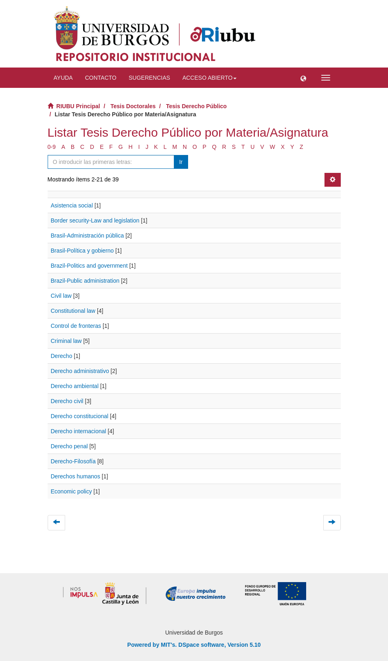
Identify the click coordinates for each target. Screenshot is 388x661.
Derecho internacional (78, 431)
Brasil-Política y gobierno (82, 250)
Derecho (61, 356)
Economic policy (71, 491)
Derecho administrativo (80, 371)
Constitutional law (73, 311)
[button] (303, 78)
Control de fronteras (76, 326)
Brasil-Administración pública (87, 235)
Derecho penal (69, 446)
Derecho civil (67, 401)
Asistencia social (72, 205)
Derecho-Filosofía (73, 461)
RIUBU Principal (78, 106)
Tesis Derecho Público (196, 106)
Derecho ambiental (75, 386)
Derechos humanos (75, 476)
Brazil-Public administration (85, 280)
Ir (181, 162)
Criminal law (66, 341)
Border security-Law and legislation (95, 220)
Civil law (61, 295)
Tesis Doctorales (133, 106)
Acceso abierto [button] (209, 77)
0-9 (52, 147)
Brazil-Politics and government (89, 265)
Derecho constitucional (80, 416)
